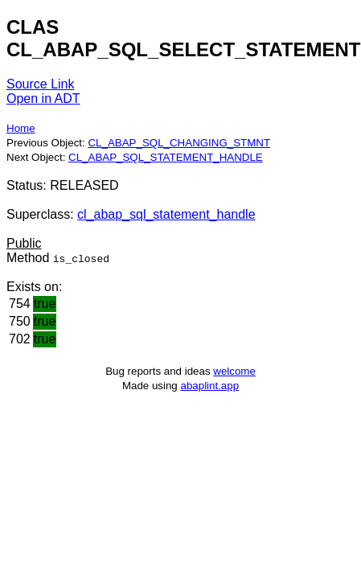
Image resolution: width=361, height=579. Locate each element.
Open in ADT (43, 98)
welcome (234, 371)
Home (20, 128)
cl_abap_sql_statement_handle (166, 214)
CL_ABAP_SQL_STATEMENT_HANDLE (165, 157)
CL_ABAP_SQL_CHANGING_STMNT (179, 143)
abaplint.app (209, 386)
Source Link (40, 84)
